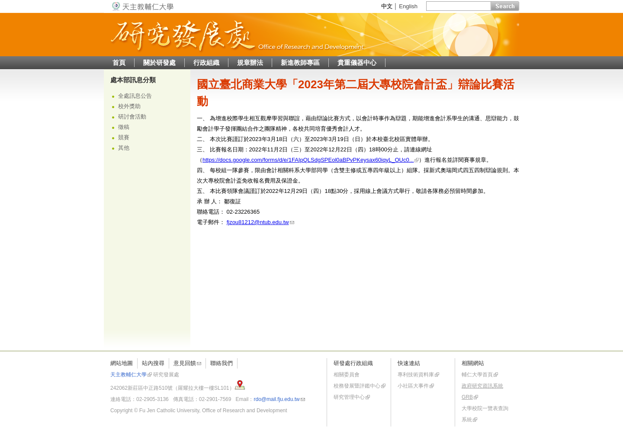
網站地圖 (121, 363)
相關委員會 (347, 375)
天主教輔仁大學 (128, 375)
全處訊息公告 (135, 96)
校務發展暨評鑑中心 (357, 386)
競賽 (123, 137)
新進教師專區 (300, 62)
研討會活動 (132, 116)
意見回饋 (184, 363)
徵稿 (123, 127)
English (408, 6)
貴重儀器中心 (356, 62)
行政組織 (206, 62)
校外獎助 (129, 106)
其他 (123, 147)
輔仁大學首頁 (477, 375)
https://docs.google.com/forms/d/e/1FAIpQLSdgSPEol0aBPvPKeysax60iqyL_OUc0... (308, 160)
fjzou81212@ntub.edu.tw (258, 222)
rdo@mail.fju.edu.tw (276, 399)
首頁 (118, 62)
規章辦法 (250, 62)
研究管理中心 (349, 397)
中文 (386, 6)
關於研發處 (159, 62)
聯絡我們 (221, 363)
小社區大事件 (413, 386)
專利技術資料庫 (416, 375)
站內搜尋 (153, 363)
